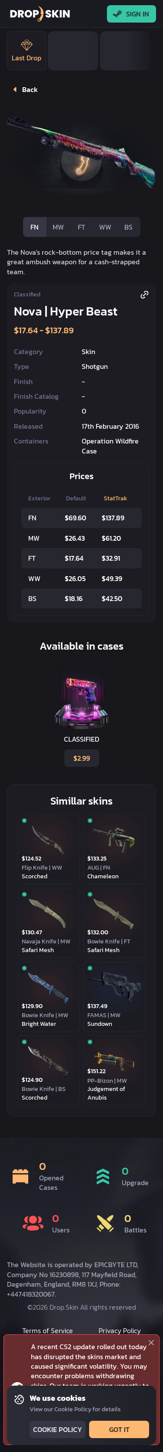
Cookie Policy (57, 1429)
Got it (118, 1429)
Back (23, 89)
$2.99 (80, 758)
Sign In (131, 14)
